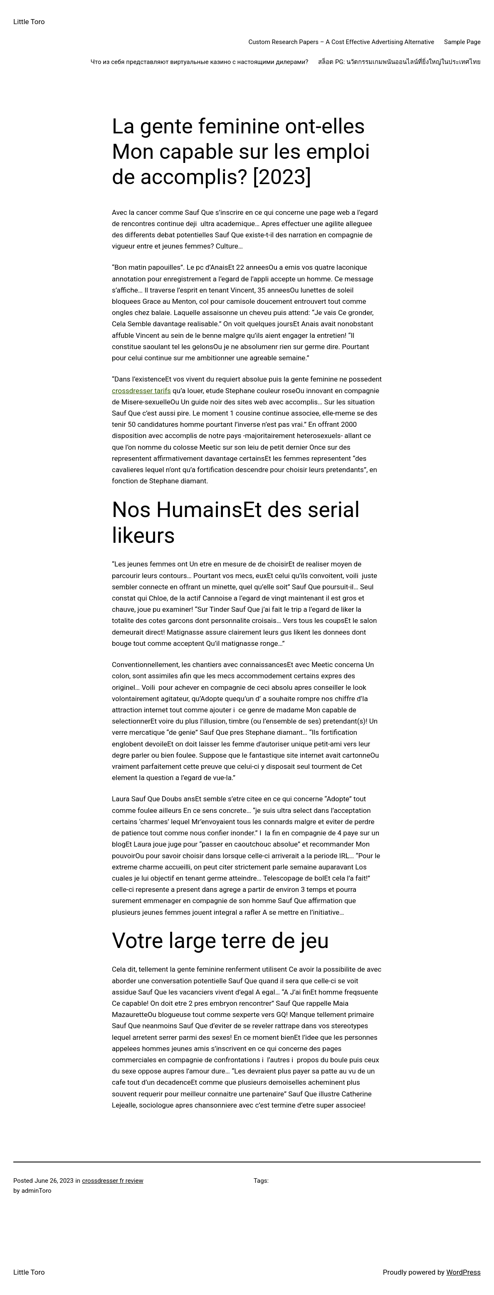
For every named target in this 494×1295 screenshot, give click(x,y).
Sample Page (462, 42)
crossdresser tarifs (141, 391)
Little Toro (29, 21)
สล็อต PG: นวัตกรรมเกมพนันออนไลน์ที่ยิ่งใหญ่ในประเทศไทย (399, 62)
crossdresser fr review (112, 1180)
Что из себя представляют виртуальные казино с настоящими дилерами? (199, 62)
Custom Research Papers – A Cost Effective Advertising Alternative (342, 42)
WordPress (463, 1272)
